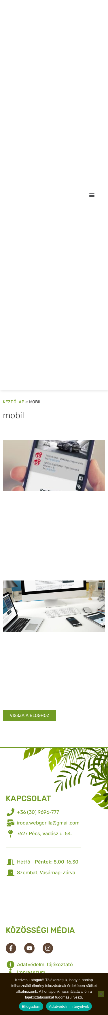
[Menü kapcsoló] (92, 195)
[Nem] (101, 994)
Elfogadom (31, 1006)
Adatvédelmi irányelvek (69, 1006)
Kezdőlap (13, 401)
